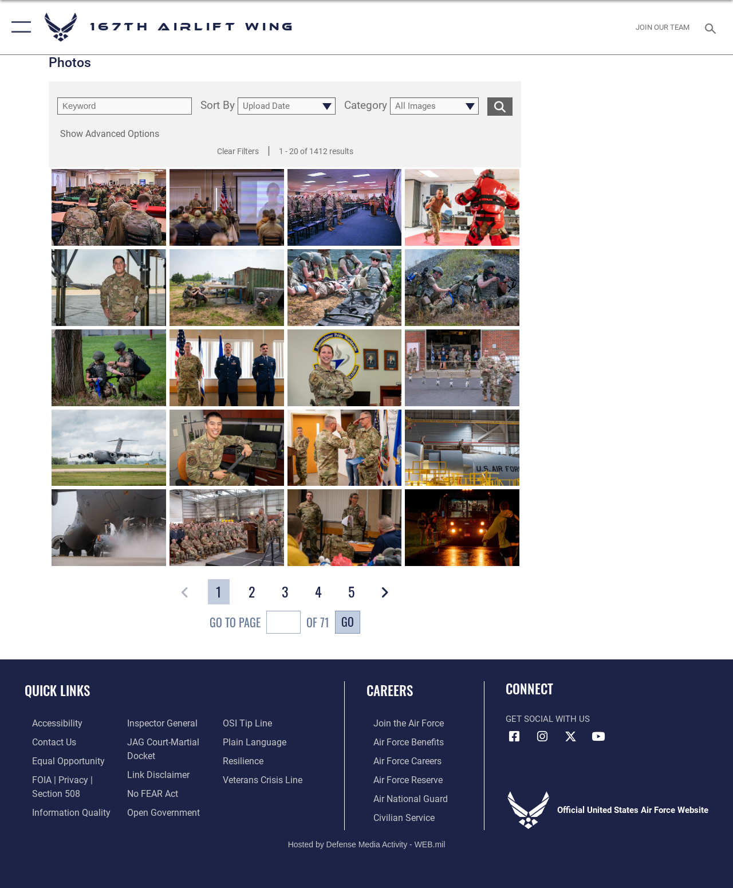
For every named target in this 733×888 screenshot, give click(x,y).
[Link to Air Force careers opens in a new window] (400, 760)
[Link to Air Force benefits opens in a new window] (400, 741)
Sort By (217, 106)
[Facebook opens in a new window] (514, 736)
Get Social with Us (548, 719)
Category (365, 106)
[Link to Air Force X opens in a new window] (570, 736)
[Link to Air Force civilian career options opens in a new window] (395, 815)
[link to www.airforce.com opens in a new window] (400, 723)
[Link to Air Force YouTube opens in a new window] (598, 736)
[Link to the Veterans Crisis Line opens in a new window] (263, 778)
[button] (18, 27)
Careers (389, 690)
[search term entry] (124, 106)
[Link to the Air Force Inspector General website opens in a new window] (158, 723)
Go (347, 621)
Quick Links (57, 690)
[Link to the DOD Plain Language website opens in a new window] (254, 741)
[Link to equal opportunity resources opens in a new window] (59, 760)
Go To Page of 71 (269, 624)
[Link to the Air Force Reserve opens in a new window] (400, 778)
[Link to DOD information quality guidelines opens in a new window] (61, 809)
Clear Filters (238, 151)
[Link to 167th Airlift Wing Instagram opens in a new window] (542, 736)
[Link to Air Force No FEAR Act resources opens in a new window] (150, 790)
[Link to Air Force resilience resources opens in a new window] (245, 760)
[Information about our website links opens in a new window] (154, 772)
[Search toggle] (712, 27)
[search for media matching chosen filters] (500, 106)
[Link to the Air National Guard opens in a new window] (401, 796)
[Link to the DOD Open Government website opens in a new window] (159, 809)
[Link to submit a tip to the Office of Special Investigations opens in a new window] (248, 723)
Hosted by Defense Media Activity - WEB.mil (367, 841)
